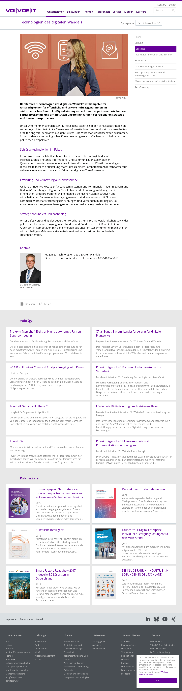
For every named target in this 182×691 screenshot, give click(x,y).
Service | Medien (130, 635)
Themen (68, 635)
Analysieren (40, 641)
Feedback (125, 673)
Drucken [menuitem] (27, 304)
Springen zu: (127, 23)
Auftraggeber (98, 641)
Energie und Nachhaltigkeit (77, 677)
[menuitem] (27, 304)
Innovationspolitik (72, 641)
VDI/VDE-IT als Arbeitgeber (162, 645)
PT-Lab (38, 659)
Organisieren (41, 648)
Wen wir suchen (158, 648)
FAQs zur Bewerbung (160, 652)
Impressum (12, 619)
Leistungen (41, 635)
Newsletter (126, 648)
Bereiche (10, 648)
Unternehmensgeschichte (18, 663)
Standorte (10, 659)
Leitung (9, 645)
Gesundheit (69, 652)
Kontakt (43, 619)
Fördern (38, 645)
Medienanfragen (129, 645)
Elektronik (68, 670)
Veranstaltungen (129, 652)
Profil (8, 641)
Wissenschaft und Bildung (76, 666)
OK (157, 680)
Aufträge (96, 645)
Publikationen (99, 648)
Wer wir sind (156, 641)
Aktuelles (125, 641)
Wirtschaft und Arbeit (74, 663)
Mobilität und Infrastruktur (76, 673)
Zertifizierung (12, 680)
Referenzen (98, 635)
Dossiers (125, 659)
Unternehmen (14, 635)
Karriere (155, 635)
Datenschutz (28, 619)
